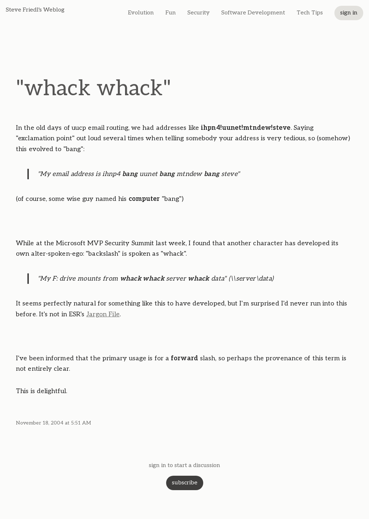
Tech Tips (310, 12)
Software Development (253, 12)
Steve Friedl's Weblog (35, 9)
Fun (170, 12)
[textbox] (184, 259)
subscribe (184, 482)
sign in (348, 12)
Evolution (141, 12)
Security (198, 12)
